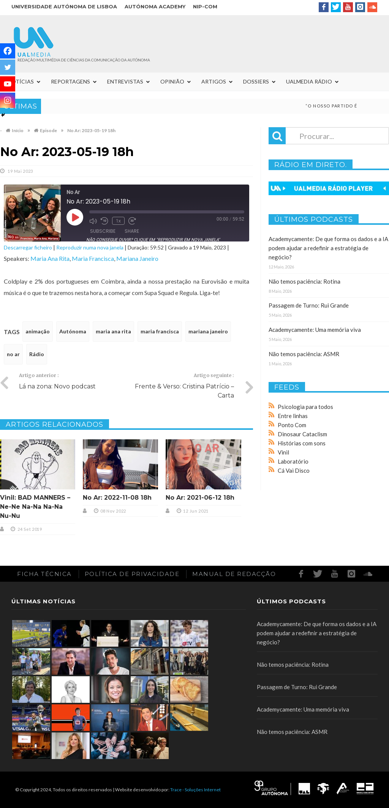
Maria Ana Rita (50, 258)
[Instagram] (7, 100)
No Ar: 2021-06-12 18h (200, 497)
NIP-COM (205, 6)
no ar (13, 354)
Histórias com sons (302, 443)
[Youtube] (7, 84)
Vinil (283, 452)
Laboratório (293, 461)
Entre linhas (293, 415)
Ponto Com (292, 424)
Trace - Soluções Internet (195, 789)
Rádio (36, 354)
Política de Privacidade (132, 574)
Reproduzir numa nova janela (89, 247)
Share (132, 231)
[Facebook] (7, 50)
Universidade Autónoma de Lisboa (64, 6)
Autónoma (72, 331)
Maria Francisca (93, 258)
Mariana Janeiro (137, 258)
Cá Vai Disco (294, 470)
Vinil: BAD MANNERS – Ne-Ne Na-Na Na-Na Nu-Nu (35, 506)
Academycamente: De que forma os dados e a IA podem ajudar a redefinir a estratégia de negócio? (328, 247)
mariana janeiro (208, 331)
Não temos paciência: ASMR (304, 353)
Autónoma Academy (155, 6)
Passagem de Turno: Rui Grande (309, 305)
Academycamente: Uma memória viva (315, 329)
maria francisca (160, 331)
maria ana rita (113, 331)
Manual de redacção (234, 574)
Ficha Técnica (44, 574)
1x (118, 221)
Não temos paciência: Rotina (304, 281)
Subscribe (102, 231)
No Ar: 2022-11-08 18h (117, 497)
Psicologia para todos (305, 406)
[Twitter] (7, 67)
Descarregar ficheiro (28, 247)
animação (37, 331)
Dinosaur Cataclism (302, 434)
